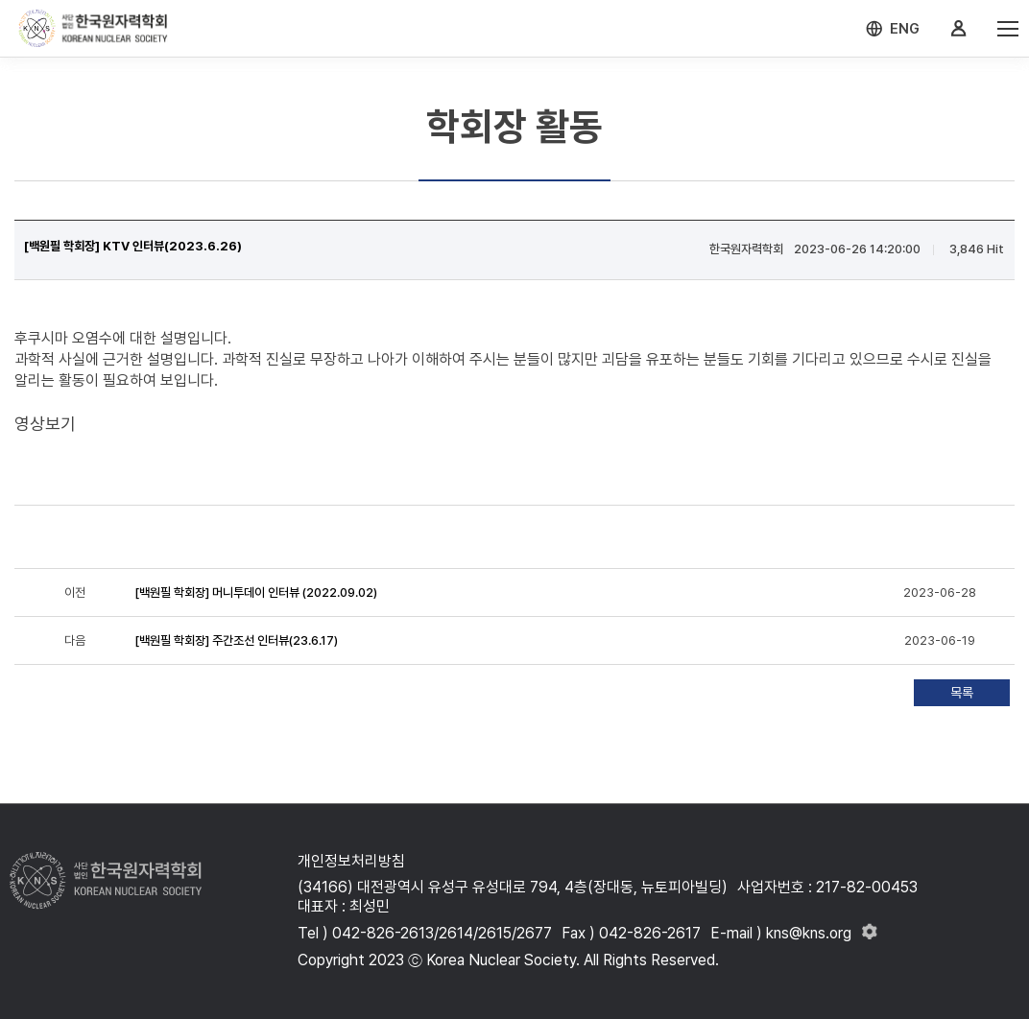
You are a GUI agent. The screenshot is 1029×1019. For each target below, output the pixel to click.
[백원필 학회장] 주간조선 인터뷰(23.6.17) (236, 640)
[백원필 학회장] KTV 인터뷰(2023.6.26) (133, 246)
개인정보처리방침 (351, 861)
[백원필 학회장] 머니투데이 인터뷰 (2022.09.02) (255, 592)
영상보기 (45, 424)
